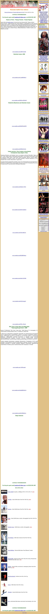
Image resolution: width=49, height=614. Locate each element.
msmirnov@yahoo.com (20, 17)
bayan (41, 21)
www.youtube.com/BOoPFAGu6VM (19, 126)
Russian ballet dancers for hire (18, 12)
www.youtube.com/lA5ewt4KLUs (19, 232)
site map (23, 612)
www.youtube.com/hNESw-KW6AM (19, 100)
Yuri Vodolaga (10, 537)
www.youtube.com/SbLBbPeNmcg (19, 255)
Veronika (9, 499)
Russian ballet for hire (42, 26)
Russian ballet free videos (43, 27)
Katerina (9, 509)
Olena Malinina (11, 550)
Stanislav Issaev (10, 22)
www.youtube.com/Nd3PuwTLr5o (19, 149)
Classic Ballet (10, 491)
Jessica (9, 584)
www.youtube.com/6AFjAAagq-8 (19, 301)
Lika (9, 601)
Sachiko (9, 566)
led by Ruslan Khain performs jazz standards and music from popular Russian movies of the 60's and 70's (44, 188)
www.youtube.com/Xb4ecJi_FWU (19, 186)
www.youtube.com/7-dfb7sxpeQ (19, 367)
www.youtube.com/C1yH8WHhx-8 (19, 77)
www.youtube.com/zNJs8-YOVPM (19, 278)
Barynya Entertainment (9, 12)
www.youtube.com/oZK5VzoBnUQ (19, 209)
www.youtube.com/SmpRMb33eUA (19, 390)
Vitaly (9, 518)
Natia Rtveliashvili (11, 576)
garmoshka (41, 20)
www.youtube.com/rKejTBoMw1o (19, 413)
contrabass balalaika (44, 22)
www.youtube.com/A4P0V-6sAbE (19, 51)
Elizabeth (10, 592)
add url (26, 612)
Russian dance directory (43, 25)
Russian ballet (10, 558)
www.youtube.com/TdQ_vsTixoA (19, 324)
